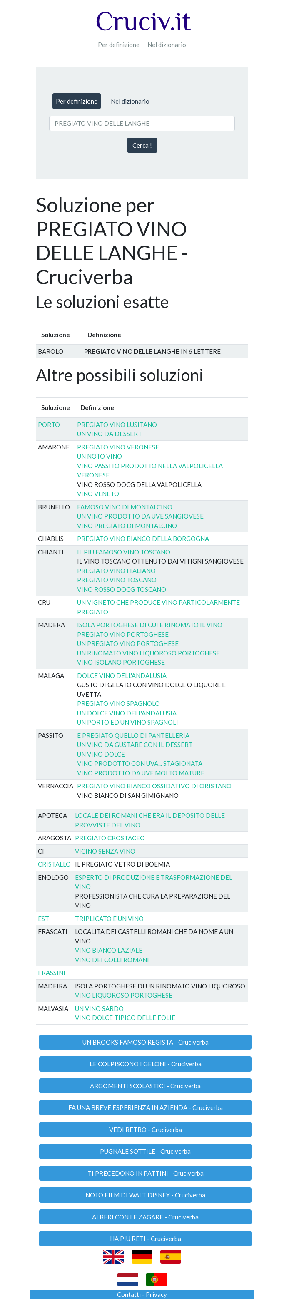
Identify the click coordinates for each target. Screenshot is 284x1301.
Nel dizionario (166, 44)
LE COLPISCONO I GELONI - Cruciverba (146, 1064)
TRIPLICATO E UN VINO (109, 918)
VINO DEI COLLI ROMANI (112, 959)
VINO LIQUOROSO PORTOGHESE (123, 995)
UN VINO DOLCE (101, 754)
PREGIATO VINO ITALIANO (116, 570)
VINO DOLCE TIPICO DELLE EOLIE (125, 1017)
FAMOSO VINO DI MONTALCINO (124, 507)
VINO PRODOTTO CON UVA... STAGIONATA (139, 763)
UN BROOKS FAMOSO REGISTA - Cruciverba (145, 1042)
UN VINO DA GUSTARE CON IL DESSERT (135, 744)
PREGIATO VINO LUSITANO (117, 424)
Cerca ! (142, 145)
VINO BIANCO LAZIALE (108, 950)
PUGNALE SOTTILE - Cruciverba (145, 1151)
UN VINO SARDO (99, 1008)
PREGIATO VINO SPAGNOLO (118, 703)
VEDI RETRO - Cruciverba (145, 1129)
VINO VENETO (98, 493)
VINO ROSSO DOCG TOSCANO (121, 589)
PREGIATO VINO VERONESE (118, 447)
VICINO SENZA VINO (105, 851)
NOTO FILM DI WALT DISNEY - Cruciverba (145, 1195)
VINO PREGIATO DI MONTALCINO (127, 525)
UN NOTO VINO (99, 456)
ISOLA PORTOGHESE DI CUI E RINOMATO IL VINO (149, 624)
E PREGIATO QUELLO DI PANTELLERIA (133, 735)
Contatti (129, 1294)
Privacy (156, 1294)
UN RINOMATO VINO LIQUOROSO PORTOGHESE (148, 653)
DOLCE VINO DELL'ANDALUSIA (122, 675)
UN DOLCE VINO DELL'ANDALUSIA (127, 713)
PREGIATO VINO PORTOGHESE (123, 634)
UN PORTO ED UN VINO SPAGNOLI (127, 722)
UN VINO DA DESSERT (109, 433)
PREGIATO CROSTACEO (110, 838)
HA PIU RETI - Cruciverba (145, 1238)
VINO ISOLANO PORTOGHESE (121, 662)
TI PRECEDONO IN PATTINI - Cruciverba (145, 1173)
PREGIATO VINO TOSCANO (117, 579)
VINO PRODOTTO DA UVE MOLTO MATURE (140, 773)
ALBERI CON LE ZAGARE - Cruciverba (145, 1217)
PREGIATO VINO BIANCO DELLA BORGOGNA (143, 538)
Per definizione (119, 44)
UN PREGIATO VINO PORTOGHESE (128, 643)
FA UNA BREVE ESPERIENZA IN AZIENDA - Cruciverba (145, 1107)
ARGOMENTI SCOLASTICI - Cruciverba (145, 1086)
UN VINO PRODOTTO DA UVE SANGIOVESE (140, 516)
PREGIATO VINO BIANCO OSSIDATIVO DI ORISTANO (154, 786)
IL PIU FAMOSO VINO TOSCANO (123, 552)
